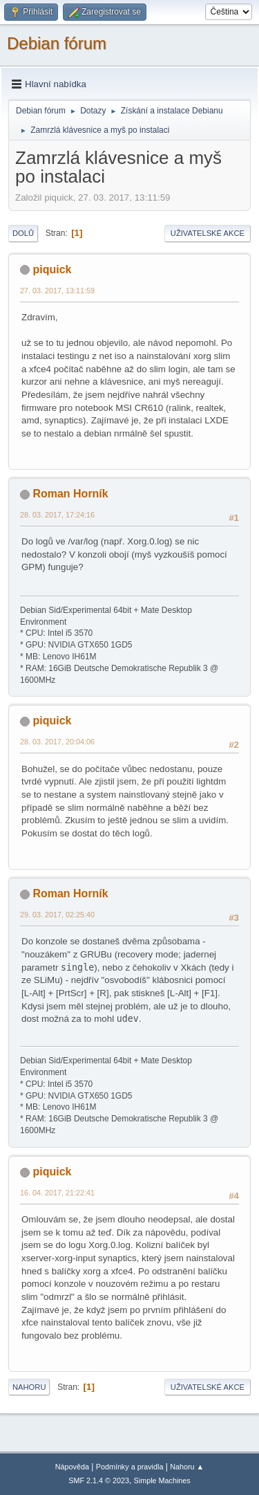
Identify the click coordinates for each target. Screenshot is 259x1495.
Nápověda (72, 1466)
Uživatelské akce (207, 233)
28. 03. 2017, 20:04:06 (57, 741)
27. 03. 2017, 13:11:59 (57, 290)
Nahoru (29, 1387)
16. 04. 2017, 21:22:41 (57, 1193)
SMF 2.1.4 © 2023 (98, 1480)
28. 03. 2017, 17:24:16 (57, 515)
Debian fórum (56, 43)
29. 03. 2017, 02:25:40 (57, 914)
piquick (51, 269)
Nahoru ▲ (187, 1466)
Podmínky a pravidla (130, 1466)
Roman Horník (70, 493)
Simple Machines (162, 1480)
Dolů (23, 233)
